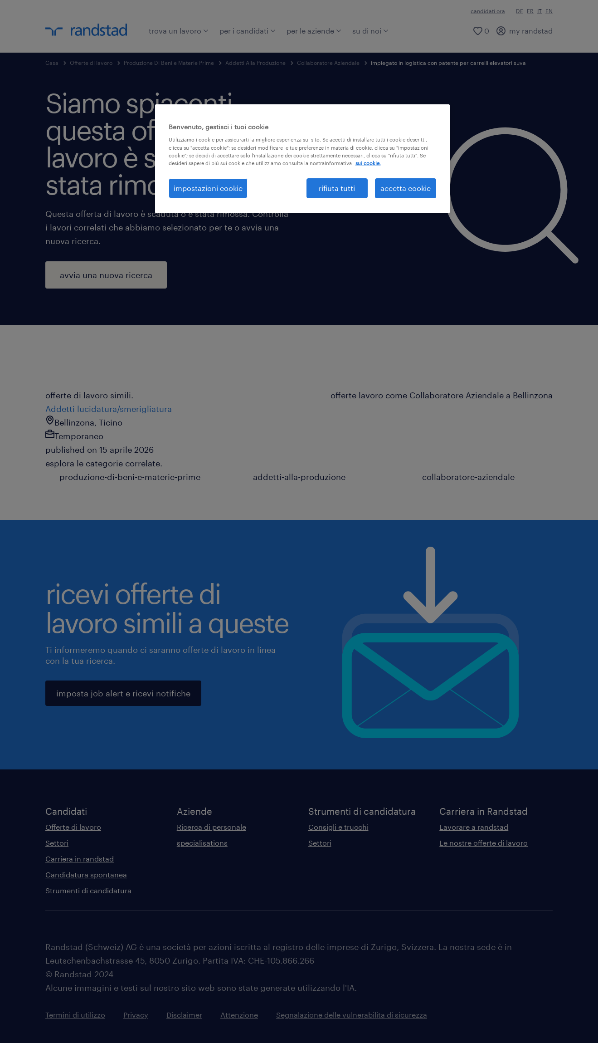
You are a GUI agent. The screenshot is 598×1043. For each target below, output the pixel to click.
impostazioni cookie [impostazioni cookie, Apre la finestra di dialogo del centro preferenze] (208, 188)
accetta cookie (405, 188)
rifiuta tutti (337, 188)
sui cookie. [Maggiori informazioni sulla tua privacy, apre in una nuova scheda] (368, 163)
